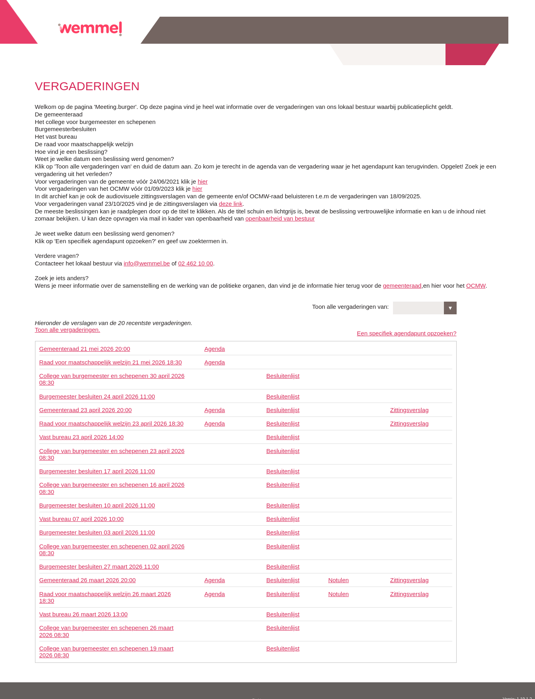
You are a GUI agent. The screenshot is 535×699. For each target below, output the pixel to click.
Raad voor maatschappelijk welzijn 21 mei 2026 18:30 (110, 358)
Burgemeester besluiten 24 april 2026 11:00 (97, 392)
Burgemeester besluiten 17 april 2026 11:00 (97, 467)
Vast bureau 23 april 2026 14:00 (81, 433)
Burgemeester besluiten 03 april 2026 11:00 (97, 528)
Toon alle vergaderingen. (67, 329)
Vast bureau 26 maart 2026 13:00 (83, 610)
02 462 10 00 (195, 263)
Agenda (214, 344)
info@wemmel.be (147, 263)
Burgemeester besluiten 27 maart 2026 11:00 (99, 563)
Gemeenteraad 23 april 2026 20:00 (85, 406)
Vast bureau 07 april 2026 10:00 (81, 515)
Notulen (338, 576)
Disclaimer (259, 696)
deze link (230, 203)
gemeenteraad (402, 285)
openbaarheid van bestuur (280, 218)
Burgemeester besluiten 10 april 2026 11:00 (97, 501)
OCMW (475, 285)
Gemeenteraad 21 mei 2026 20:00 (84, 344)
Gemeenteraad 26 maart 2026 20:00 (87, 576)
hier (203, 181)
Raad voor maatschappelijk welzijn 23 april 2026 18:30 (111, 419)
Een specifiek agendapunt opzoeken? (406, 329)
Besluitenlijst (282, 372)
